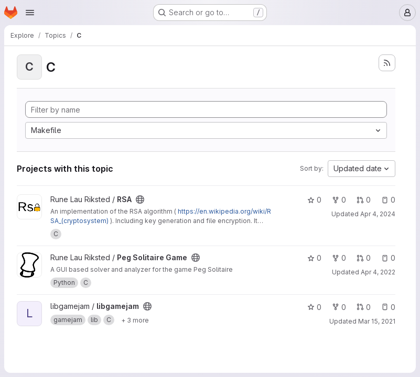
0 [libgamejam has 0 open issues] (388, 307)
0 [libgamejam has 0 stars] (314, 307)
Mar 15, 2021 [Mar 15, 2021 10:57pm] (376, 321)
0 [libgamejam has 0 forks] (339, 307)
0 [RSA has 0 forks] (339, 199)
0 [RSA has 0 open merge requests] (364, 199)
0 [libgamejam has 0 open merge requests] (364, 307)
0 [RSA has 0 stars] (314, 199)
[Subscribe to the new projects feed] (387, 62)
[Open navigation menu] (29, 12)
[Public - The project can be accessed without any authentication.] (140, 199)
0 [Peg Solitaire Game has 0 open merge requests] (364, 257)
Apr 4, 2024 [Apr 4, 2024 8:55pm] (377, 214)
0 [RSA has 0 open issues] (388, 199)
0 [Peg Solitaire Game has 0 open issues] (388, 257)
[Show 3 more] (135, 320)
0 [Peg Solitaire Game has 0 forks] (339, 257)
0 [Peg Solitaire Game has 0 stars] (314, 257)
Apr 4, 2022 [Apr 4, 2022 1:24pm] (378, 272)
